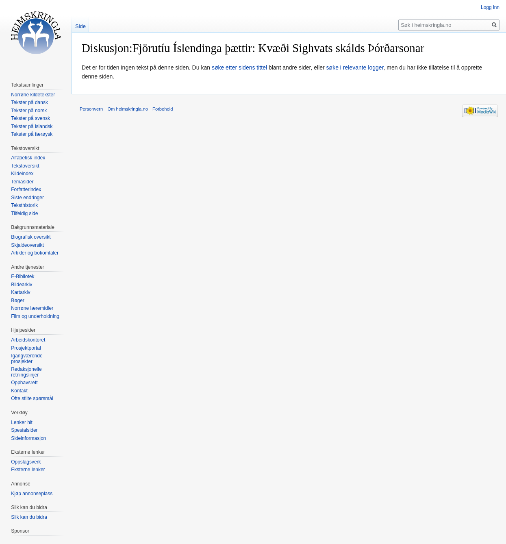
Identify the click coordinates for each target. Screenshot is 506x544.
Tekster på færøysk (31, 134)
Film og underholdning (35, 316)
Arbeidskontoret (28, 340)
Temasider (22, 182)
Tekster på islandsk (31, 126)
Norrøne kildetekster (33, 95)
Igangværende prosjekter (26, 358)
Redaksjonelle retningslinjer (26, 372)
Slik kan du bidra (29, 517)
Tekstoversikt (25, 166)
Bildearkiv (21, 284)
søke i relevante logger (355, 67)
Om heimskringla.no (127, 109)
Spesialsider (24, 430)
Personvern (91, 109)
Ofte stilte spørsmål (32, 398)
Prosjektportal (26, 348)
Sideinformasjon (28, 438)
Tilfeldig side (24, 213)
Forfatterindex (26, 189)
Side (80, 26)
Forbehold (162, 109)
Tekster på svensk (30, 118)
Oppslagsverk (26, 462)
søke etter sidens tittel (239, 67)
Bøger (17, 300)
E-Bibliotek (22, 276)
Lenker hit (22, 422)
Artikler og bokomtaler (35, 253)
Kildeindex (22, 173)
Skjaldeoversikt (27, 245)
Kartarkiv (20, 292)
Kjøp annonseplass (31, 493)
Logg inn (490, 7)
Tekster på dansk (29, 102)
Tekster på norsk (29, 110)
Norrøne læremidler (32, 308)
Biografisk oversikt (30, 237)
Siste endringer (27, 197)
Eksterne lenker (28, 469)
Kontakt (19, 391)
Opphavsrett (24, 382)
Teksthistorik (24, 205)
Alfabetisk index (28, 158)
